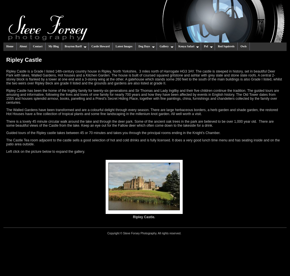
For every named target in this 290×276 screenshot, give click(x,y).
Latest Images (124, 46)
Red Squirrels (226, 46)
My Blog (53, 46)
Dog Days (146, 46)
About (23, 46)
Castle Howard (100, 46)
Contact (37, 46)
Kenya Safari (188, 46)
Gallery (167, 46)
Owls (243, 46)
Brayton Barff (76, 46)
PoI (208, 46)
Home (10, 46)
